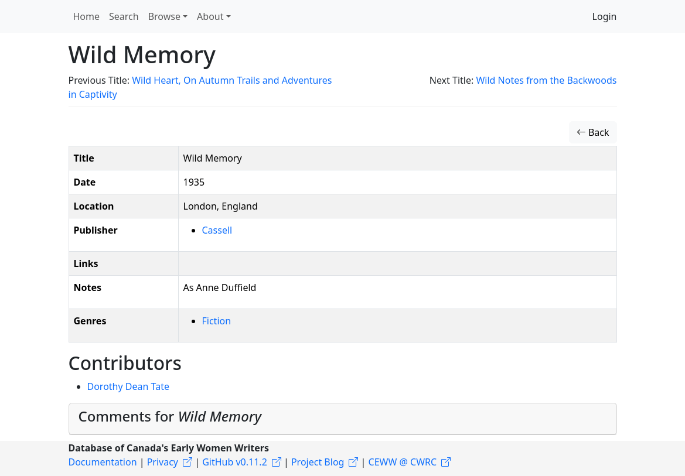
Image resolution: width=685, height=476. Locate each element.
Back (593, 132)
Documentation (103, 462)
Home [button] (86, 16)
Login (604, 16)
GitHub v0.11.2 (234, 462)
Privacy (162, 462)
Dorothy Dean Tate (128, 386)
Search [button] (124, 16)
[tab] (342, 419)
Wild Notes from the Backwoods (546, 80)
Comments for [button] (170, 416)
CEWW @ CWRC (403, 462)
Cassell (217, 230)
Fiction (216, 320)
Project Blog (317, 462)
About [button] (210, 16)
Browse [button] (164, 16)
